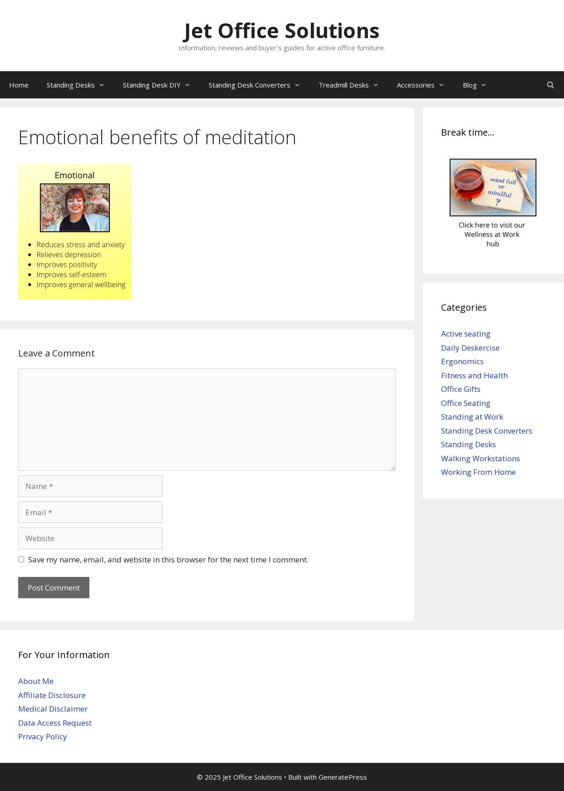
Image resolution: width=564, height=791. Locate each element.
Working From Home (478, 472)
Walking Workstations (480, 458)
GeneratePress (343, 776)
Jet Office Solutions (282, 30)
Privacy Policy (42, 736)
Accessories (425, 84)
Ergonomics (462, 361)
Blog (479, 84)
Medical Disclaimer (53, 708)
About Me (36, 681)
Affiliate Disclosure (52, 695)
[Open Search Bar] (550, 84)
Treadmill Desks (353, 84)
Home (19, 84)
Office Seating (465, 403)
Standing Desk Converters (259, 84)
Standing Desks (80, 84)
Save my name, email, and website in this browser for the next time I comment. (168, 559)
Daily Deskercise (470, 347)
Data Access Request (55, 723)
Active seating (465, 333)
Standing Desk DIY (161, 84)
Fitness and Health (474, 375)
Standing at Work (472, 416)
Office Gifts (461, 389)
